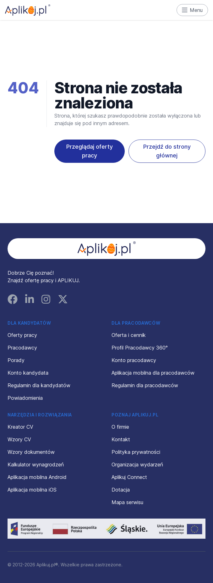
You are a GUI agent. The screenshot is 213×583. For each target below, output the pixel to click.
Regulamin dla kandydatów (39, 385)
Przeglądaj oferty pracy (89, 151)
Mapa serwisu (127, 502)
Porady (16, 360)
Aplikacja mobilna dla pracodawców (153, 373)
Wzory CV (19, 439)
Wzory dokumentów (31, 452)
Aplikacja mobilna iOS (32, 490)
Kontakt (121, 439)
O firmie (120, 427)
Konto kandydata (28, 373)
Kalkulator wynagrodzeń (36, 464)
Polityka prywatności (136, 452)
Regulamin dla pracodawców (145, 385)
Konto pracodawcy (134, 360)
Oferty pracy (22, 335)
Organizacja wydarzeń (137, 464)
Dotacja (121, 490)
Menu (192, 10)
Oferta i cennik (129, 335)
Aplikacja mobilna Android (37, 477)
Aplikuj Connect (129, 477)
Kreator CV (20, 427)
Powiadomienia (25, 398)
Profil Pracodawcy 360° (140, 347)
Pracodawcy (22, 347)
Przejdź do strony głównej (167, 151)
